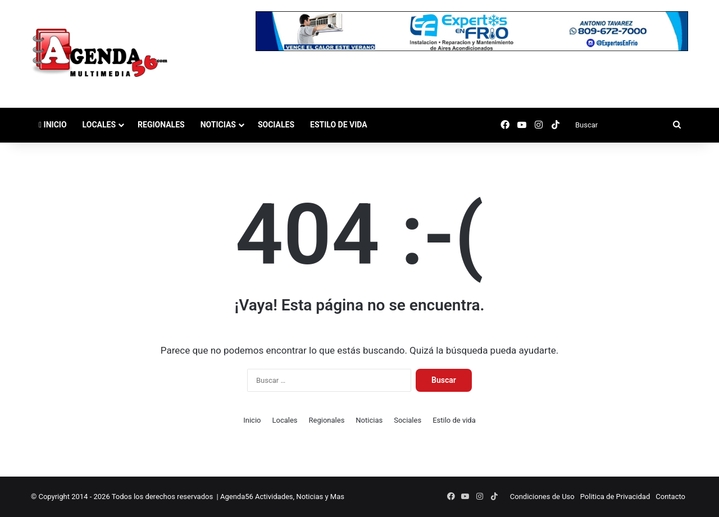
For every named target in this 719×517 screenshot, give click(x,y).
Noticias (218, 124)
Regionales (161, 124)
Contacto (670, 496)
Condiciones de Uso (542, 496)
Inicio (53, 124)
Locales (99, 124)
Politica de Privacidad (615, 496)
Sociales (276, 124)
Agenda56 (236, 496)
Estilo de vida (338, 124)
